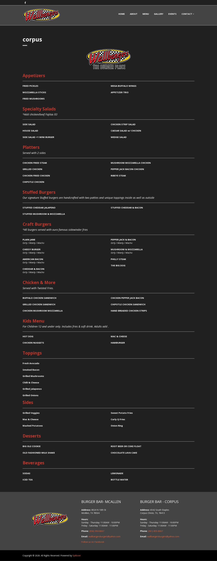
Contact (187, 13)
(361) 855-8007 (155, 531)
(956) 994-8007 (96, 531)
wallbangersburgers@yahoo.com (104, 536)
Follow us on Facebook (92, 541)
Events (172, 13)
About (133, 13)
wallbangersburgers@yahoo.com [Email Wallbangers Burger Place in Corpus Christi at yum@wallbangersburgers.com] (163, 536)
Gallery (158, 13)
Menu (146, 13)
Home (121, 13)
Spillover (77, 555)
